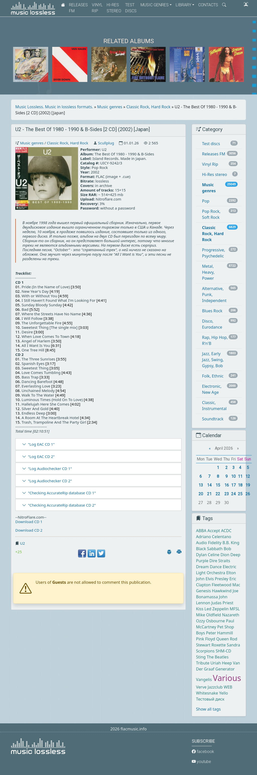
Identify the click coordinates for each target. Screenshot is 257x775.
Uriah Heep (221, 663)
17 (233, 485)
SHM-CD (223, 651)
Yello (223, 693)
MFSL (235, 609)
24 (233, 494)
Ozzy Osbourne (210, 621)
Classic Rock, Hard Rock (148, 107)
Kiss (199, 609)
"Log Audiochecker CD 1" (50, 468)
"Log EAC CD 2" (41, 456)
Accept (213, 530)
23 (226, 494)
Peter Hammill (219, 633)
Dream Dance (209, 566)
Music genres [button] (155, 5)
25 (240, 494)
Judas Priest (222, 603)
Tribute (202, 663)
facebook (203, 751)
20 (201, 494)
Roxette (218, 645)
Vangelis (204, 679)
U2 (22, 543)
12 (247, 476)
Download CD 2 (28, 530)
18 (240, 485)
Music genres (109, 107)
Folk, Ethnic (212, 376)
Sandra (233, 645)
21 (209, 494)
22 (218, 494)
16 (226, 485)
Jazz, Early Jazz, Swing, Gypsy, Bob (213, 359)
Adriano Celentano (213, 536)
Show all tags (208, 709)
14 (209, 485)
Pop (205, 201)
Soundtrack (212, 419)
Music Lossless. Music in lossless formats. (54, 107)
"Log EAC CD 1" (41, 444)
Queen (222, 639)
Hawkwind (221, 591)
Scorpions (205, 651)
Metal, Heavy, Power (208, 272)
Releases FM (78, 8)
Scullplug (106, 142)
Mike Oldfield (208, 615)
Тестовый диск (210, 699)
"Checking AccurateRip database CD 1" (62, 492)
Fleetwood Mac (226, 585)
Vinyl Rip (97, 8)
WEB (228, 687)
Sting (201, 657)
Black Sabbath (209, 548)
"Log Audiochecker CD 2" (50, 480)
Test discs (131, 8)
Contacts (208, 5)
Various (227, 677)
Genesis (203, 591)
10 (233, 476)
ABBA (201, 530)
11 (240, 476)
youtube (201, 761)
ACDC (226, 530)
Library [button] (183, 5)
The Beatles (218, 657)
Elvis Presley (217, 579)
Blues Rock (212, 311)
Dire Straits (219, 560)
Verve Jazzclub (209, 687)
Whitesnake (207, 693)
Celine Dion (218, 554)
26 (247, 494)
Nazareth (230, 615)
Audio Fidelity (208, 542)
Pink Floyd (205, 639)
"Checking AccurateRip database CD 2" (62, 505)
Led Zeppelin (217, 609)
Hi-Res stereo (114, 8)
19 (247, 485)
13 (201, 485)
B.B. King (231, 542)
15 (218, 485)
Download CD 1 (28, 521)
